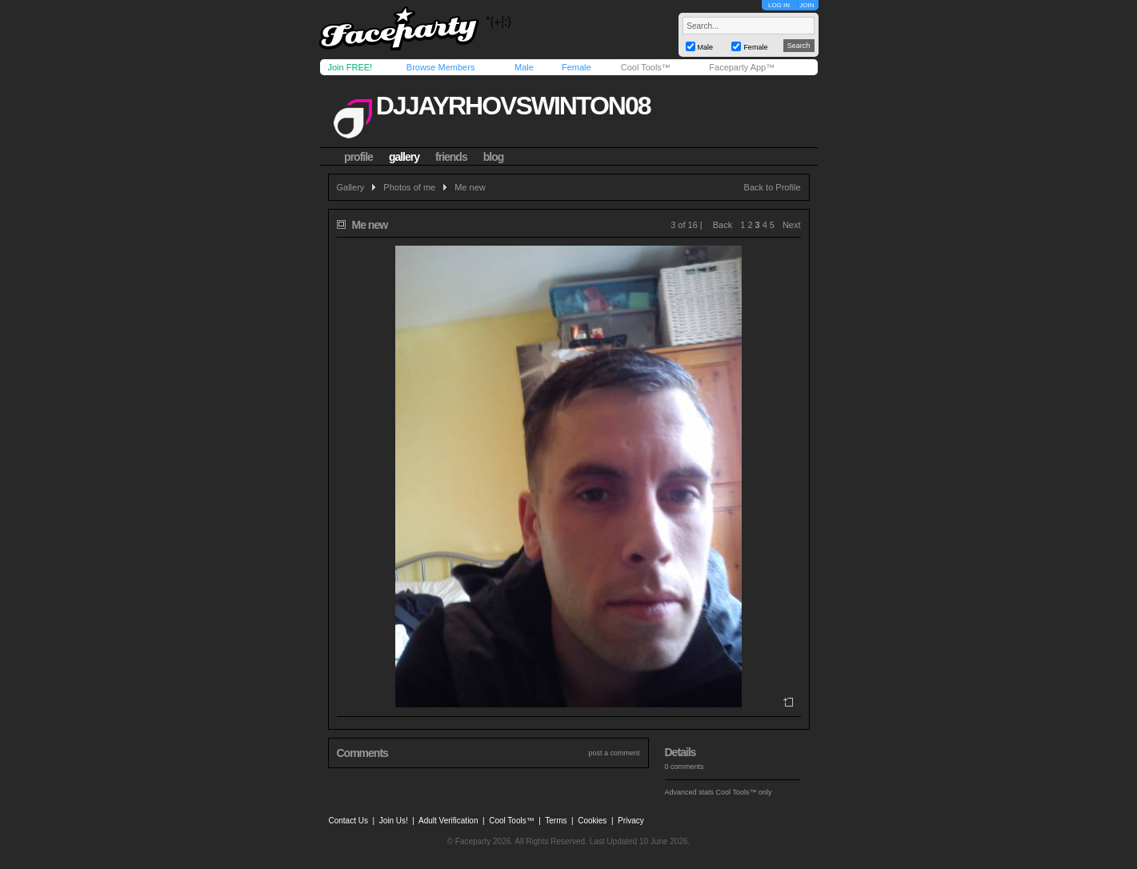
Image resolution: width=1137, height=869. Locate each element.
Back (722, 225)
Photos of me (409, 187)
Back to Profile (772, 187)
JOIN (806, 5)
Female (576, 67)
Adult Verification (448, 820)
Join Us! (393, 820)
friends (451, 156)
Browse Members (440, 67)
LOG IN (779, 5)
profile (358, 156)
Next (792, 225)
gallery (404, 156)
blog (493, 156)
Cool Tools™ (646, 67)
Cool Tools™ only (744, 792)
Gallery (351, 187)
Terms (555, 820)
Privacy (631, 820)
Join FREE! (350, 67)
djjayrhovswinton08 (513, 105)
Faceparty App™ (742, 67)
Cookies (592, 820)
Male (524, 67)
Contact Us (348, 820)
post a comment (613, 753)
